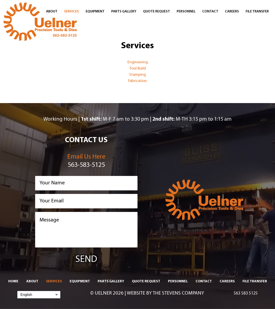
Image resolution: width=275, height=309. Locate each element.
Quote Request (156, 11)
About (51, 11)
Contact (210, 11)
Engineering (137, 62)
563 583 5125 (246, 293)
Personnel (186, 11)
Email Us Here (86, 157)
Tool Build (137, 68)
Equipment (95, 11)
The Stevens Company (178, 293)
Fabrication (137, 81)
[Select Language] (38, 294)
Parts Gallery (123, 11)
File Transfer (257, 11)
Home (13, 281)
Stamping (137, 75)
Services (71, 11)
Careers (232, 11)
